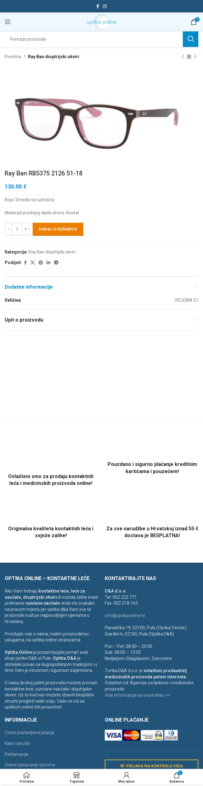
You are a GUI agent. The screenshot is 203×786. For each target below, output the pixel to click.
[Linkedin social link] (48, 262)
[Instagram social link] (104, 6)
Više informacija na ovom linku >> (137, 695)
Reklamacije (17, 754)
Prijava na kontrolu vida (151, 766)
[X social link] (33, 262)
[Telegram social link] (56, 262)
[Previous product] (183, 56)
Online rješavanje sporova (30, 764)
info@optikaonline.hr (125, 615)
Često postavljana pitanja (29, 732)
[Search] (101, 39)
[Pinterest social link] (41, 262)
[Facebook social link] (98, 6)
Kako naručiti (17, 743)
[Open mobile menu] (8, 22)
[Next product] (195, 56)
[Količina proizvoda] (17, 229)
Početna (13, 56)
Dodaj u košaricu (58, 229)
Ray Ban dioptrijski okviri (53, 56)
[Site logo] (101, 21)
